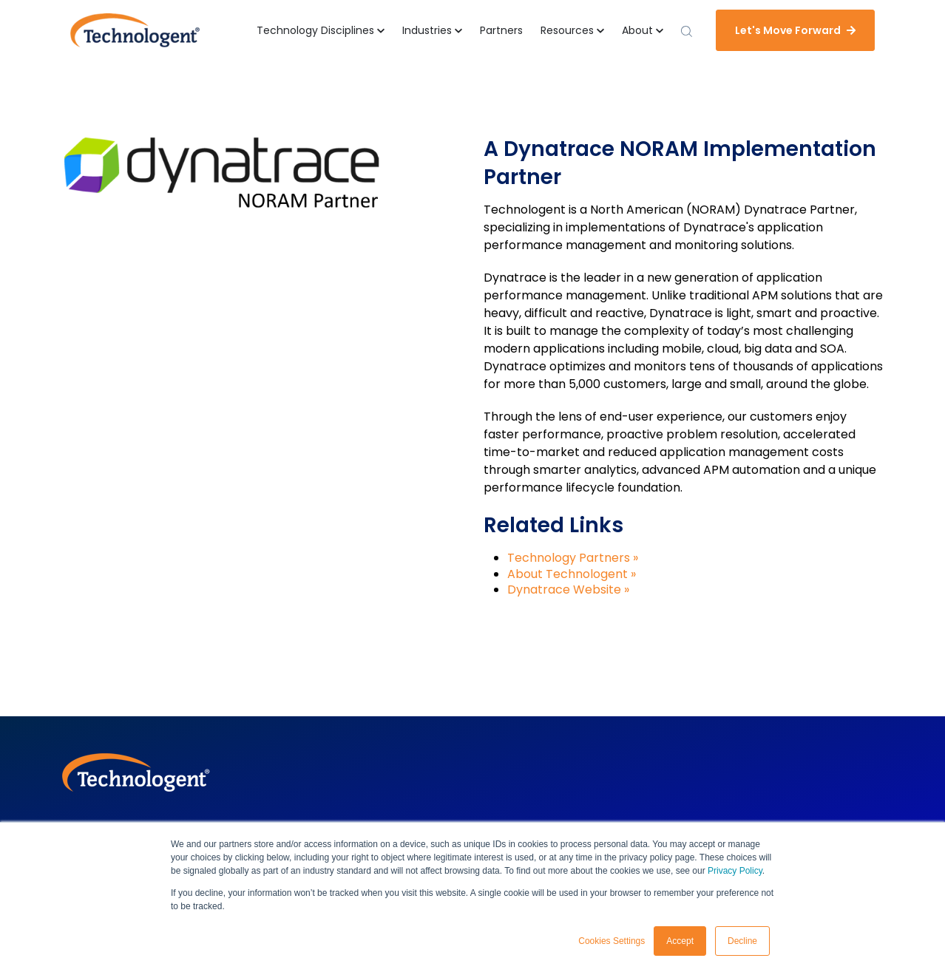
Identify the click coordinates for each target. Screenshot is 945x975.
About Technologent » (571, 573)
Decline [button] (742, 941)
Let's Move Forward (795, 30)
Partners (501, 30)
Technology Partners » (572, 557)
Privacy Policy (735, 871)
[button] (320, 30)
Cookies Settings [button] (611, 941)
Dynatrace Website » (568, 589)
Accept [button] (680, 941)
